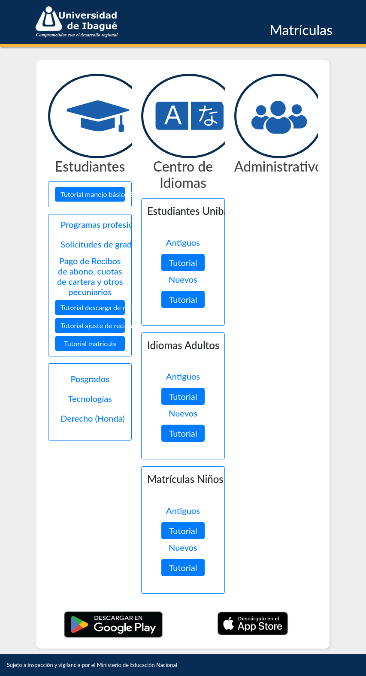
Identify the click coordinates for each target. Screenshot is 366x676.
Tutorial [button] (183, 262)
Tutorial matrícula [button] (90, 343)
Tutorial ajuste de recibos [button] (92, 325)
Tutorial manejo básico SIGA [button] (92, 194)
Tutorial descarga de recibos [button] (92, 307)
